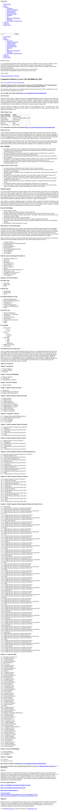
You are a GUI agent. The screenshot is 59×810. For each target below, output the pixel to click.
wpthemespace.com (32, 808)
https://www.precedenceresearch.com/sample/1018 (33, 93)
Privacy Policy (7, 25)
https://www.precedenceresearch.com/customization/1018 (40, 127)
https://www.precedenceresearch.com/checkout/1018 (32, 763)
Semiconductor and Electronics (14, 21)
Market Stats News (9, 808)
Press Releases (7, 4)
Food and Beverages (12, 14)
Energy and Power (11, 12)
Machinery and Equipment (13, 18)
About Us (6, 22)
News (5, 5)
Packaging (9, 19)
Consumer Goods (11, 11)
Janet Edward (20, 82)
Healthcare (9, 15)
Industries (6, 7)
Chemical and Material (12, 9)
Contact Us (6, 23)
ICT (8, 16)
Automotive (10, 8)
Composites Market (5, 793)
